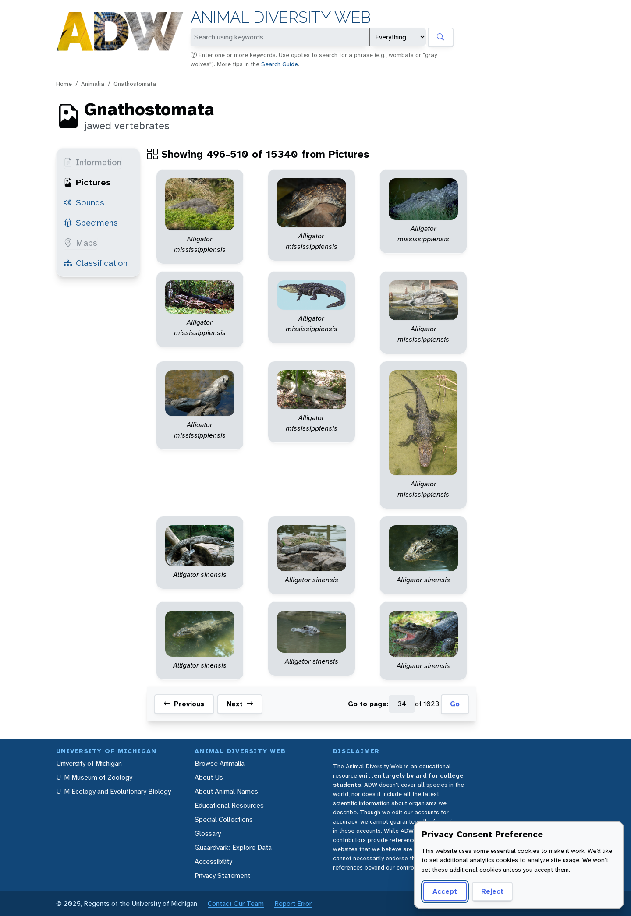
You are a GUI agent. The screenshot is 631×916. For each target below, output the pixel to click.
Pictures (87, 182)
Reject (492, 891)
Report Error (293, 903)
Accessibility (213, 861)
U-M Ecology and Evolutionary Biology (113, 791)
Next (240, 704)
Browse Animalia (220, 763)
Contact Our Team (236, 903)
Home (64, 84)
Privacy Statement (222, 875)
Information (92, 162)
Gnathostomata (134, 84)
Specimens (91, 222)
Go (455, 703)
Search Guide (279, 64)
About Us (209, 777)
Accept (444, 891)
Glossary (208, 833)
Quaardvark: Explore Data (233, 847)
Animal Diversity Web (281, 17)
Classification (96, 262)
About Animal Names (226, 791)
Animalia (92, 84)
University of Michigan (89, 763)
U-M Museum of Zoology (94, 777)
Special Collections (224, 819)
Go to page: (368, 703)
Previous (183, 704)
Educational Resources (229, 805)
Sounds (84, 202)
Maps (80, 242)
